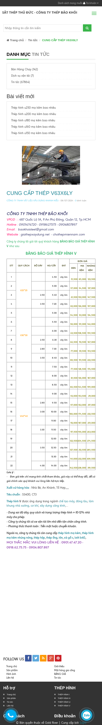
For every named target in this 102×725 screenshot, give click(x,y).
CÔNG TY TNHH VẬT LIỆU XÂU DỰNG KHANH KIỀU (33, 200)
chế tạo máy (66, 501)
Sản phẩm (12, 670)
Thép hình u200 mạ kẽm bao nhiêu (33, 114)
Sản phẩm (11, 698)
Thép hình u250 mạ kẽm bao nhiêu (33, 107)
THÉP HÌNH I (64, 694)
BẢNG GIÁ (60, 673)
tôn (61, 537)
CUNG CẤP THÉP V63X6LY (40, 193)
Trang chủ (15, 40)
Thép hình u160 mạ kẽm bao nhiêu (33, 126)
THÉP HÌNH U (64, 702)
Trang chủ (11, 694)
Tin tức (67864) (20, 82)
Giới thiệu (59, 666)
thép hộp (39, 537)
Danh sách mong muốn (70, 3)
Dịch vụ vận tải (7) (22, 75)
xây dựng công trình (52, 505)
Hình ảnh (11, 673)
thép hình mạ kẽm (69, 533)
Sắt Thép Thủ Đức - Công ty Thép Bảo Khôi (39, 12)
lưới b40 (79, 537)
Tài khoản (91, 3)
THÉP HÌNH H (64, 698)
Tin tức (10, 702)
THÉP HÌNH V (64, 706)
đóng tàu (81, 501)
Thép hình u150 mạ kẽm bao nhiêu (33, 133)
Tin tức (33, 40)
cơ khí (34, 505)
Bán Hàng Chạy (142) (24, 69)
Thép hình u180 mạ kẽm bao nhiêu (33, 120)
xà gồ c (68, 537)
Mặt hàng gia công (64, 670)
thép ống (51, 537)
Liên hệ (10, 677)
